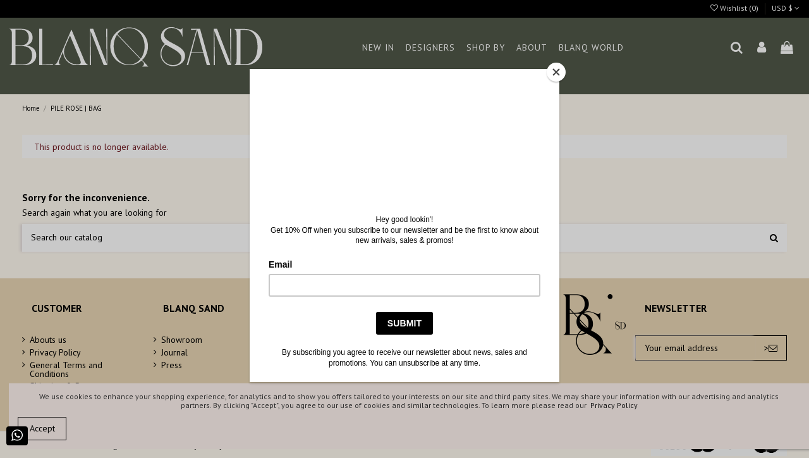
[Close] (556, 72)
